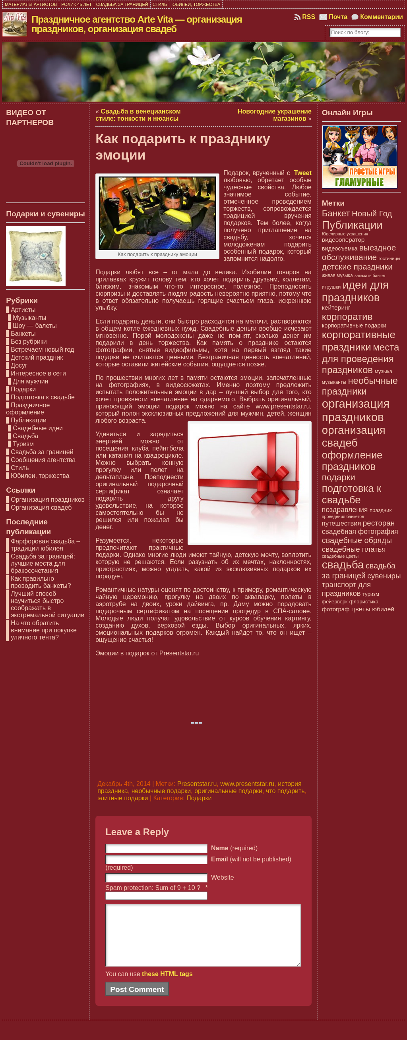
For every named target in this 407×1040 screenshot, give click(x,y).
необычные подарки (161, 791)
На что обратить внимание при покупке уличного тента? (44, 630)
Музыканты (29, 317)
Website (222, 877)
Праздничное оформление (28, 409)
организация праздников (356, 410)
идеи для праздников (355, 291)
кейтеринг (336, 307)
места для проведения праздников (360, 358)
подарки (338, 477)
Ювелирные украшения (345, 233)
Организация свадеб (41, 507)
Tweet (303, 172)
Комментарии (381, 16)
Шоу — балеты (35, 325)
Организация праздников (48, 499)
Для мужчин (30, 381)
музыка (383, 371)
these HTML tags (167, 985)
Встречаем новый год (42, 349)
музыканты (334, 382)
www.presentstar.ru (247, 783)
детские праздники (357, 266)
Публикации (29, 420)
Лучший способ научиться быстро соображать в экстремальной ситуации (47, 604)
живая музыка (337, 275)
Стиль (20, 467)
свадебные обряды (357, 540)
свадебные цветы (340, 556)
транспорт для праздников (346, 588)
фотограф (335, 609)
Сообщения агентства (43, 459)
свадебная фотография (360, 531)
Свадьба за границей (42, 452)
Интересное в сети (38, 373)
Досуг (19, 365)
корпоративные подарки (354, 325)
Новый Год (372, 213)
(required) (234, 848)
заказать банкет (370, 275)
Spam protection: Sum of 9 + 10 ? (152, 887)
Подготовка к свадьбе (43, 397)
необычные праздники (360, 386)
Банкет (336, 213)
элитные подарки (122, 798)
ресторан (379, 523)
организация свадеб (354, 436)
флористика (363, 602)
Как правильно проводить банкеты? (41, 582)
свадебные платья (354, 549)
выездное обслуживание (359, 252)
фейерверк (334, 602)
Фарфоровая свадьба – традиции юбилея (45, 545)
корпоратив (347, 316)
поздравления (345, 510)
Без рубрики (29, 341)
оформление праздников (352, 460)
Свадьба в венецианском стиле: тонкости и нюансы (137, 115)
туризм (370, 594)
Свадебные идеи (38, 428)
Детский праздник (37, 357)
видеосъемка (340, 248)
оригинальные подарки (228, 791)
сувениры (384, 576)
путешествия (341, 523)
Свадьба (25, 436)
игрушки (331, 287)
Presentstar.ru (197, 783)
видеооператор (343, 239)
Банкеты (23, 333)
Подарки (23, 389)
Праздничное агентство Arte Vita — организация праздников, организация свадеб (136, 24)
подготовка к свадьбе (351, 494)
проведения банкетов (343, 516)
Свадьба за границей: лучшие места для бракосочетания (43, 563)
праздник (380, 510)
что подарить (285, 791)
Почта (338, 16)
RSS (308, 16)
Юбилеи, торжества (40, 475)
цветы (360, 609)
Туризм (23, 444)
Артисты (23, 309)
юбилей (383, 609)
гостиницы (389, 258)
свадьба (343, 565)
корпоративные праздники (358, 341)
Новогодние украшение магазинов (275, 115)
